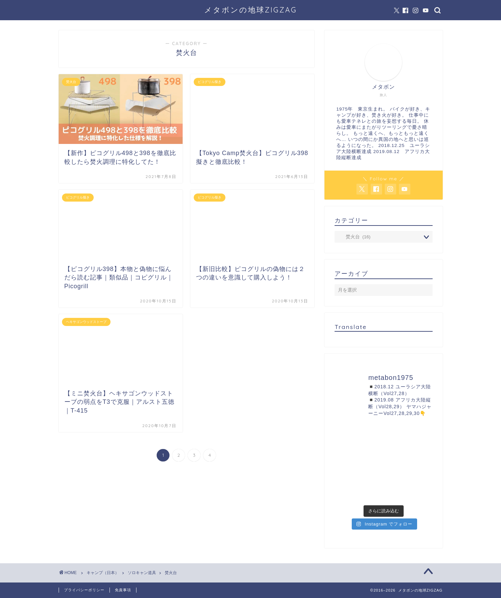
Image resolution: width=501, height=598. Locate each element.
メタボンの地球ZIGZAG (250, 9)
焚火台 (171, 572)
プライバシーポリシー (84, 590)
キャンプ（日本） (103, 572)
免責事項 (123, 590)
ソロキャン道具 (142, 572)
